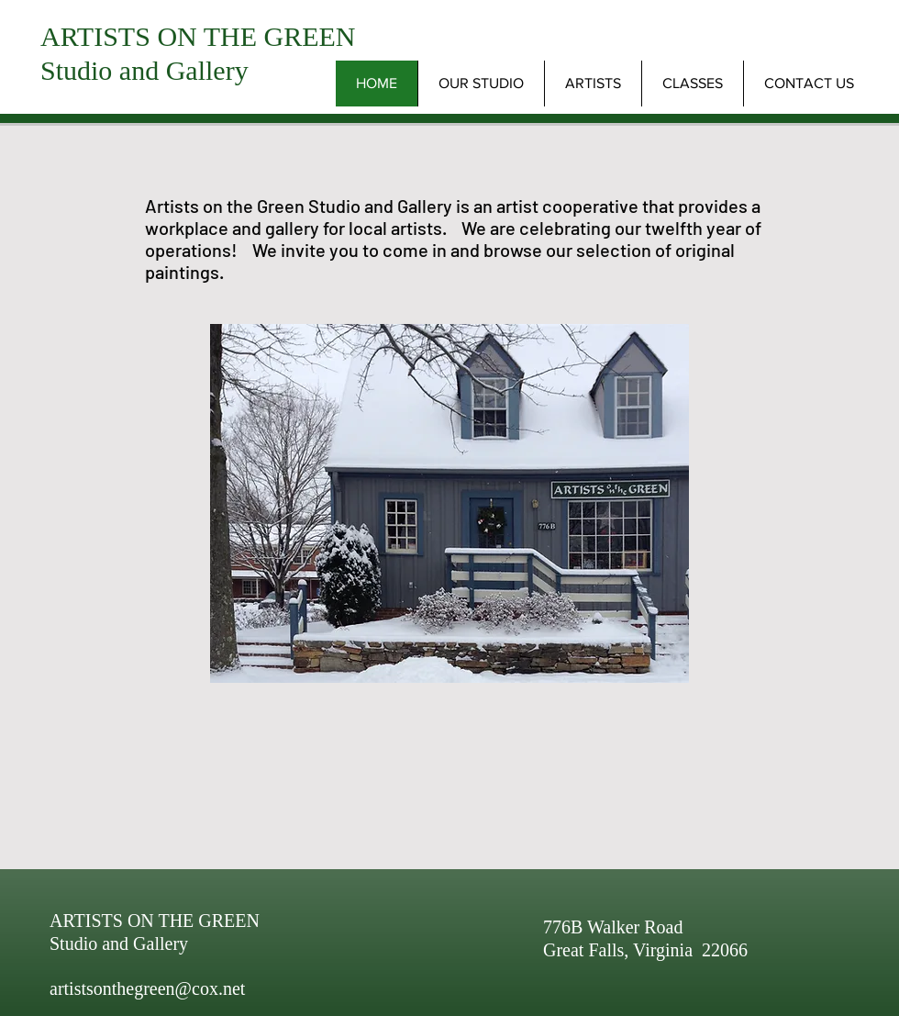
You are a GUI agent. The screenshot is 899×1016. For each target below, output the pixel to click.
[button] (592, 83)
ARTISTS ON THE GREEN (197, 36)
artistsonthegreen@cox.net (147, 988)
